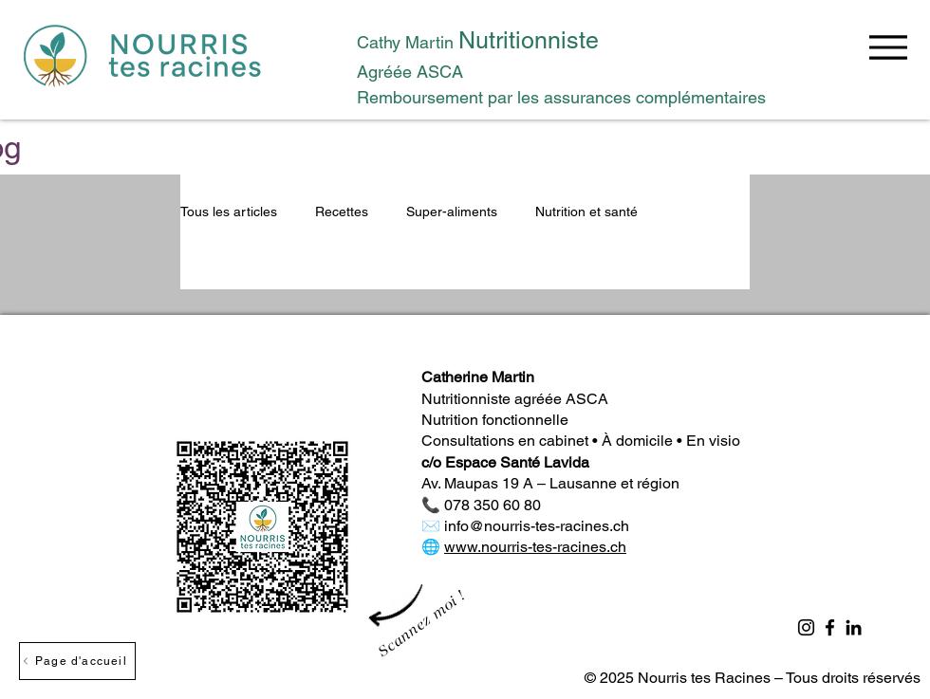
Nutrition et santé (586, 211)
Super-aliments (451, 211)
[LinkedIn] (854, 627)
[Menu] (888, 47)
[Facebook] (830, 627)
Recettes (341, 211)
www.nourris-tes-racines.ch (535, 547)
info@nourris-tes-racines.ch (536, 526)
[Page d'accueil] (77, 661)
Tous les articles (228, 211)
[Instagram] (806, 627)
